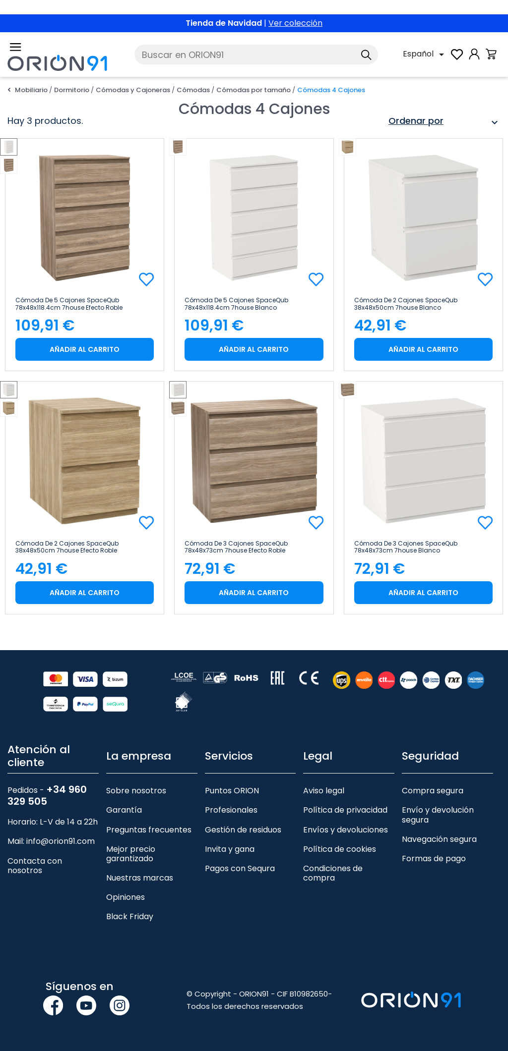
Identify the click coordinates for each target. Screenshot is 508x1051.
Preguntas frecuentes (148, 829)
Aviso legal (323, 790)
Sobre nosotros (136, 790)
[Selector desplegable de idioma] (425, 54)
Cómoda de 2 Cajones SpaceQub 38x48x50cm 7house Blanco (405, 304)
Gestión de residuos (243, 829)
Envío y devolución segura (438, 814)
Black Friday (129, 916)
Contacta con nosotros (34, 865)
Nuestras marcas (139, 878)
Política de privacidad (345, 810)
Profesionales (231, 810)
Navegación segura (439, 839)
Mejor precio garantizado (130, 853)
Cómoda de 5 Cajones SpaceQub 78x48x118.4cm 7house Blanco (236, 304)
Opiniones (125, 897)
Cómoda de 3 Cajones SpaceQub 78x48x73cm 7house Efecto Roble (236, 547)
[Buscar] (256, 54)
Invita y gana (229, 849)
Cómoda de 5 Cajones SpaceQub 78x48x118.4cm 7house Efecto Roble (69, 304)
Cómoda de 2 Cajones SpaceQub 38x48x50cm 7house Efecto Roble (67, 547)
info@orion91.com (60, 841)
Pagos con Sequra (240, 868)
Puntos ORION (232, 790)
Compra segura (432, 790)
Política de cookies (339, 849)
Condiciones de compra (333, 873)
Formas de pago (434, 858)
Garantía (124, 810)
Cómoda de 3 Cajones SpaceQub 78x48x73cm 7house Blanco (405, 547)
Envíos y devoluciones (345, 829)
